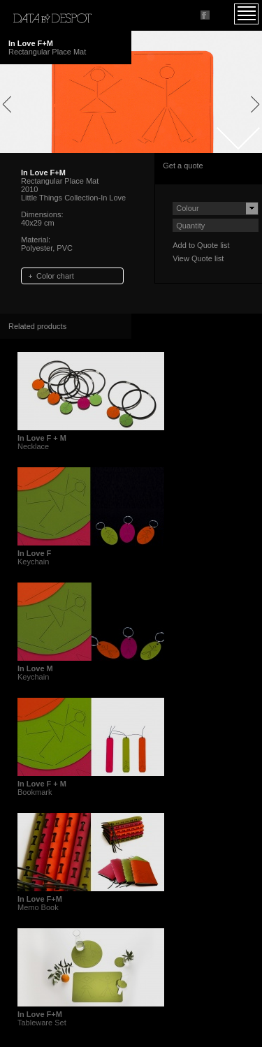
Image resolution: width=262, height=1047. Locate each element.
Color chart (55, 276)
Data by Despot (52, 18)
